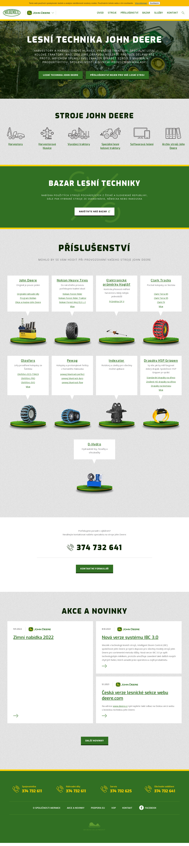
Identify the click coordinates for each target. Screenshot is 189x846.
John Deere (28, 281)
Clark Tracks (161, 281)
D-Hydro (94, 447)
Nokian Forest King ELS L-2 (72, 303)
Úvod (100, 12)
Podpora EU (98, 811)
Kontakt (172, 12)
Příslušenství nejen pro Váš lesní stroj (117, 75)
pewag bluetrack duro (72, 380)
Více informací (141, 3)
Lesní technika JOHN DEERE (60, 75)
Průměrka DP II (116, 301)
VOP (113, 811)
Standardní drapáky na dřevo (161, 379)
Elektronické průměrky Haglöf (116, 283)
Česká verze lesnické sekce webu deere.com (135, 698)
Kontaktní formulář (94, 571)
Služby (158, 12)
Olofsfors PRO (28, 380)
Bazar (146, 12)
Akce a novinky (75, 811)
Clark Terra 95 (161, 298)
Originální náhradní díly (28, 294)
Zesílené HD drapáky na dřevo (161, 383)
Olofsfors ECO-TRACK (28, 376)
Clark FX (161, 303)
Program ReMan (28, 298)
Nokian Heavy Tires (72, 281)
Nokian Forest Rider (72, 294)
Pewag (72, 362)
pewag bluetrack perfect (72, 376)
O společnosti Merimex (46, 811)
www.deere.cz (120, 709)
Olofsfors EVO (28, 384)
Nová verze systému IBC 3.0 (130, 640)
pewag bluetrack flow (72, 384)
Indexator (116, 362)
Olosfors (28, 362)
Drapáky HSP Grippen (161, 362)
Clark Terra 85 (161, 294)
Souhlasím (154, 3)
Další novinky (94, 743)
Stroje (112, 12)
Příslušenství (129, 12)
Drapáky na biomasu (161, 388)
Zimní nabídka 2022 (33, 640)
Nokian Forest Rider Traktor (72, 298)
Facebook (150, 811)
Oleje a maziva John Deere (28, 303)
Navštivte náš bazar (93, 211)
